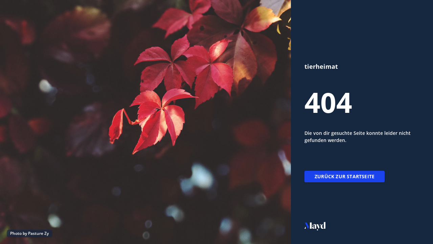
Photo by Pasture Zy (29, 233)
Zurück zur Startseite (344, 176)
